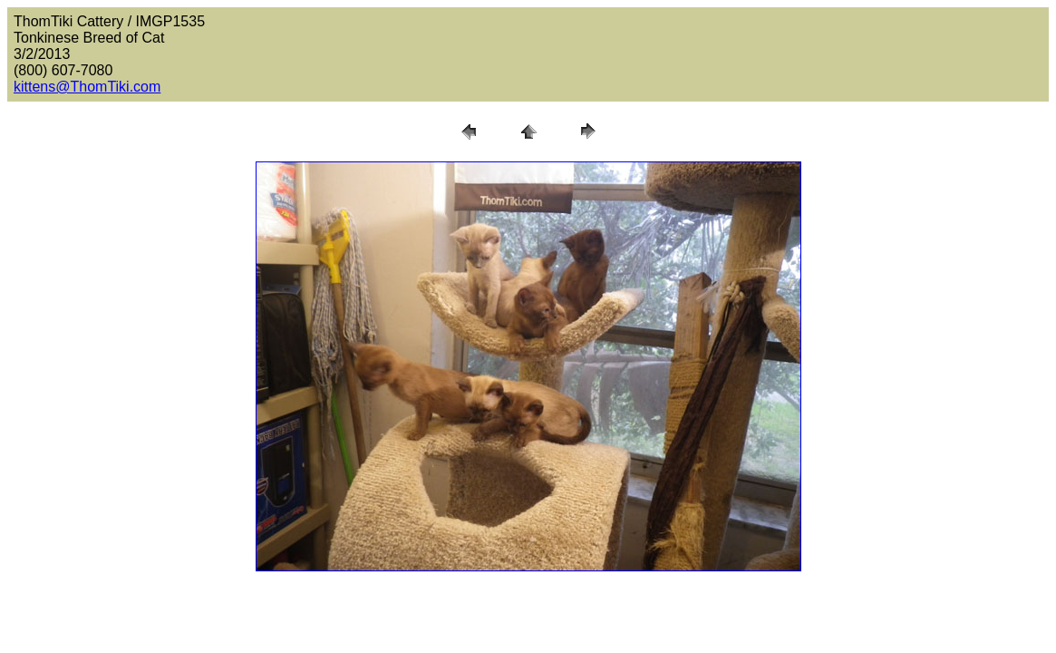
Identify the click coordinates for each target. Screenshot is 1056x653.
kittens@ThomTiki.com (87, 86)
